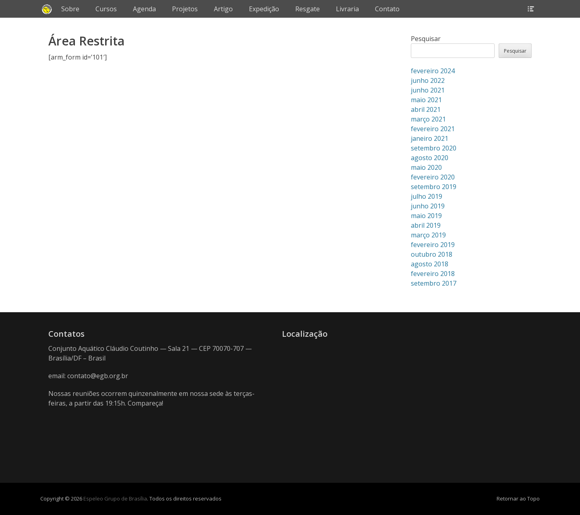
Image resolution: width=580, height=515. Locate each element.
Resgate (307, 8)
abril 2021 (426, 109)
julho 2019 (426, 196)
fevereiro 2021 (433, 128)
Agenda (144, 8)
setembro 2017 (433, 283)
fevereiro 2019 (433, 244)
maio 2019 (426, 215)
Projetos (185, 8)
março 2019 (428, 235)
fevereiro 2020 (433, 177)
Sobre (70, 8)
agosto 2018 (429, 264)
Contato (387, 8)
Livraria (347, 8)
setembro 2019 (433, 186)
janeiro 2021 (429, 138)
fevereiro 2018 (433, 273)
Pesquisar (426, 38)
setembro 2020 (433, 148)
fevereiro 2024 (433, 70)
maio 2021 (426, 99)
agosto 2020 (429, 157)
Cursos (106, 8)
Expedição (264, 8)
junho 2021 (428, 90)
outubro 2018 (431, 254)
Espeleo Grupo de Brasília (115, 498)
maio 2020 (426, 167)
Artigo (223, 8)
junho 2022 (428, 80)
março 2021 (428, 119)
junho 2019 (428, 206)
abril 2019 (426, 225)
